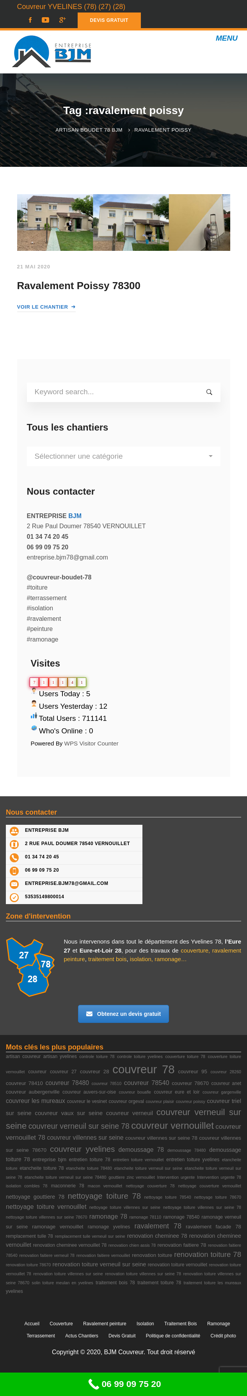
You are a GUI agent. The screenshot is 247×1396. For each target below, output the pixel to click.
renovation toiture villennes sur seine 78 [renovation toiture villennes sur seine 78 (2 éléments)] (143, 1273)
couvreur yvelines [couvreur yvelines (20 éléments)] (82, 1148)
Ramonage (218, 1323)
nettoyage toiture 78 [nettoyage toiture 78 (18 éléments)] (104, 1196)
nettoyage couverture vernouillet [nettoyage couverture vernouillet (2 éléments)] (209, 1185)
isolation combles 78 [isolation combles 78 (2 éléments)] (26, 1185)
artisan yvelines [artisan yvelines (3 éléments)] (60, 1056)
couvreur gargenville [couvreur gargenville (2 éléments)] (222, 1092)
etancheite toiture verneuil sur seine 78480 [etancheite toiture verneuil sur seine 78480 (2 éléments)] (65, 1177)
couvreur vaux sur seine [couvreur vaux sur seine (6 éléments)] (69, 1113)
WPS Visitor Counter (91, 743)
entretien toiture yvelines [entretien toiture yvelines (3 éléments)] (192, 1159)
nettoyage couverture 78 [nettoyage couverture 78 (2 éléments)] (150, 1185)
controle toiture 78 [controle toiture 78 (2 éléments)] (96, 1056)
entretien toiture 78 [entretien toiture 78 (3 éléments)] (89, 1159)
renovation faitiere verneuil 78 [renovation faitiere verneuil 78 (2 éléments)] (47, 1255)
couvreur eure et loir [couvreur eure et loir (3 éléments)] (176, 1092)
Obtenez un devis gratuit (123, 1014)
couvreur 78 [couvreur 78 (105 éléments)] (143, 1069)
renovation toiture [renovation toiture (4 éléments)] (152, 1255)
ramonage (168, 959)
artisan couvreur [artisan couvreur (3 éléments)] (23, 1056)
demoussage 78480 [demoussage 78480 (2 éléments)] (186, 1150)
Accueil (31, 1323)
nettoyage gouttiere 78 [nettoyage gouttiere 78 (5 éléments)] (35, 1197)
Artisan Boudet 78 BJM (89, 130)
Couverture (61, 1323)
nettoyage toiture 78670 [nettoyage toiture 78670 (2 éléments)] (217, 1197)
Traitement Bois (180, 1323)
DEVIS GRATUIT (109, 20)
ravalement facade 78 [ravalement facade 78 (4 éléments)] (213, 1227)
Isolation (145, 1323)
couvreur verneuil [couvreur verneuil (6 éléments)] (129, 1113)
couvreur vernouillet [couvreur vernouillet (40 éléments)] (172, 1125)
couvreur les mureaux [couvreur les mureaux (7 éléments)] (35, 1100)
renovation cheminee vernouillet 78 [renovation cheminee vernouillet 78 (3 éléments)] (70, 1245)
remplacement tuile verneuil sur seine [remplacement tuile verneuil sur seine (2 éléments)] (90, 1236)
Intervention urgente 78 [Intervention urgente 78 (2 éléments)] (219, 1177)
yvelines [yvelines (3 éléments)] (14, 1291)
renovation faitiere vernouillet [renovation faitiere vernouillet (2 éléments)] (103, 1255)
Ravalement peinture (104, 1323)
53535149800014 (44, 896)
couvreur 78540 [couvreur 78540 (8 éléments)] (146, 1082)
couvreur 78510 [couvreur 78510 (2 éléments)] (106, 1083)
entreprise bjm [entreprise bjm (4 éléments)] (50, 1159)
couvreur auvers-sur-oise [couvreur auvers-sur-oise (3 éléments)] (89, 1092)
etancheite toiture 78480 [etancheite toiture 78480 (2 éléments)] (89, 1168)
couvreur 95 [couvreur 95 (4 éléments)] (192, 1071)
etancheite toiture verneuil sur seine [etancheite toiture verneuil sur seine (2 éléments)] (148, 1168)
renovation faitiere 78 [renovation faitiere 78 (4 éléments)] (182, 1245)
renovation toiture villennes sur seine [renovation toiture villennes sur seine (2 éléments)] (68, 1273)
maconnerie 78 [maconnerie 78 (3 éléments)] (67, 1186)
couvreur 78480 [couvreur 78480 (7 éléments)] (67, 1083)
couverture (194, 950)
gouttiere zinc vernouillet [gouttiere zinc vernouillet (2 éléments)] (131, 1177)
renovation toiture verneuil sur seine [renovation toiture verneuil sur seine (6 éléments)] (99, 1264)
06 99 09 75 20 (42, 870)
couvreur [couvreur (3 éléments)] (37, 1071)
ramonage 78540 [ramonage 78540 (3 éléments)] (181, 1217)
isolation (140, 959)
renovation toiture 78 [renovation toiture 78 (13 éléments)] (207, 1254)
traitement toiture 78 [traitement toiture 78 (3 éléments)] (159, 1282)
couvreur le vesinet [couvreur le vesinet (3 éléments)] (87, 1101)
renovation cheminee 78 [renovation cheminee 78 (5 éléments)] (157, 1236)
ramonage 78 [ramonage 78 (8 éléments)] (108, 1216)
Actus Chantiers (81, 1336)
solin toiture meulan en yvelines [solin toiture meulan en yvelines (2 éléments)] (62, 1282)
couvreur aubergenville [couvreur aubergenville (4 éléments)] (33, 1092)
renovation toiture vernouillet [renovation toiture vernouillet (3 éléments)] (177, 1264)
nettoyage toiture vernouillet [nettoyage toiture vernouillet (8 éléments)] (46, 1206)
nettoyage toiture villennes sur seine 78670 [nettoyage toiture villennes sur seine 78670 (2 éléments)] (46, 1217)
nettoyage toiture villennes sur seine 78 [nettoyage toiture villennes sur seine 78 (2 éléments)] (202, 1207)
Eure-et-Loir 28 (100, 950)
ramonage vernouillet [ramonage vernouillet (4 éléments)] (57, 1227)
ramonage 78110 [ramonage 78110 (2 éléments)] (145, 1217)
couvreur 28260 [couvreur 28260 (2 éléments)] (226, 1071)
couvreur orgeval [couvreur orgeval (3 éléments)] (126, 1101)
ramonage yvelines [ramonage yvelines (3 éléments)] (109, 1227)
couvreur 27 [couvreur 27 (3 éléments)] (63, 1071)
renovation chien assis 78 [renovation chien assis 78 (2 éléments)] (132, 1245)
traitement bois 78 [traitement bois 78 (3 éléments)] (115, 1282)
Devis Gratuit (121, 1336)
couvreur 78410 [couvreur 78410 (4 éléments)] (24, 1083)
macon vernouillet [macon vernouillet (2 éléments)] (105, 1185)
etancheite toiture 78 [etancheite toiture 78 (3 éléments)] (42, 1168)
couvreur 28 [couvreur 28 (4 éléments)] (94, 1071)
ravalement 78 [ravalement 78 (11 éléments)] (158, 1226)
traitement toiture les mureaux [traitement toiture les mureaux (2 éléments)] (212, 1282)
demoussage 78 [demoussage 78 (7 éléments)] (141, 1149)
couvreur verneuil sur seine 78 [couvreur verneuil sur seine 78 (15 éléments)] (79, 1126)
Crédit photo (223, 1336)
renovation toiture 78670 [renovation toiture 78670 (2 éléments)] (28, 1264)
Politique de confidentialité (173, 1336)
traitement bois (107, 959)
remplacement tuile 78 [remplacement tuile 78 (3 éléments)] (29, 1236)
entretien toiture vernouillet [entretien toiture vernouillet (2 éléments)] (138, 1159)
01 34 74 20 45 (42, 857)
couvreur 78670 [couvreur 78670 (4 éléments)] (190, 1083)
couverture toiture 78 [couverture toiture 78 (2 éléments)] (185, 1056)
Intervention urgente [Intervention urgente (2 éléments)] (176, 1177)
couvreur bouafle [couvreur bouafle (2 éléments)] (135, 1092)
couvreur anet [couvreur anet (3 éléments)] (226, 1083)
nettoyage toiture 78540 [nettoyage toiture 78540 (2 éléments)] (167, 1197)
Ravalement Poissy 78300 (79, 285)
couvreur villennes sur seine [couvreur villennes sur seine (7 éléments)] (85, 1137)
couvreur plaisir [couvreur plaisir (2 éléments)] (160, 1101)
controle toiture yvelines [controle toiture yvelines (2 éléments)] (140, 1056)
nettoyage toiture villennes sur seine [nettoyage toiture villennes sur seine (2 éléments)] (124, 1207)
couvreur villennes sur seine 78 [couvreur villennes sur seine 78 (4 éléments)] (161, 1138)
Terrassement (41, 1336)
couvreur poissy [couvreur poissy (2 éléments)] (190, 1101)
